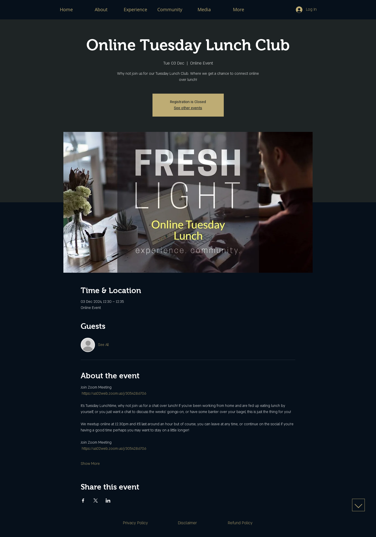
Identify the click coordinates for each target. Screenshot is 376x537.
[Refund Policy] (240, 523)
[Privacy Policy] (135, 523)
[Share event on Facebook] (83, 500)
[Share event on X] (95, 500)
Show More (90, 463)
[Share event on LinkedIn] (108, 500)
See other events (188, 108)
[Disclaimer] (187, 523)
